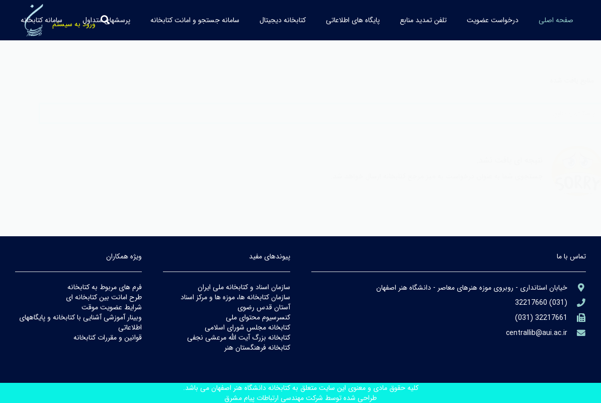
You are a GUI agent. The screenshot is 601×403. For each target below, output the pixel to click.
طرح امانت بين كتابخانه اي (104, 297)
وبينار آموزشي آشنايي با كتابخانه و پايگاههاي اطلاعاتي (80, 322)
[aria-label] (576, 288)
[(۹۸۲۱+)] (576, 318)
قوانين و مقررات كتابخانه (107, 337)
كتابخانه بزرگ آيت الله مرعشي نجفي (238, 337)
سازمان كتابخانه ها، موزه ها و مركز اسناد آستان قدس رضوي (235, 302)
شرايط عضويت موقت (111, 307)
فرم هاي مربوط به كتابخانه (104, 287)
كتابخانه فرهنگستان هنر (257, 347)
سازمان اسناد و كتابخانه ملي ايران (244, 287)
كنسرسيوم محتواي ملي (258, 317)
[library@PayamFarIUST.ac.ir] (576, 333)
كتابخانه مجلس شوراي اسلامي (247, 327)
